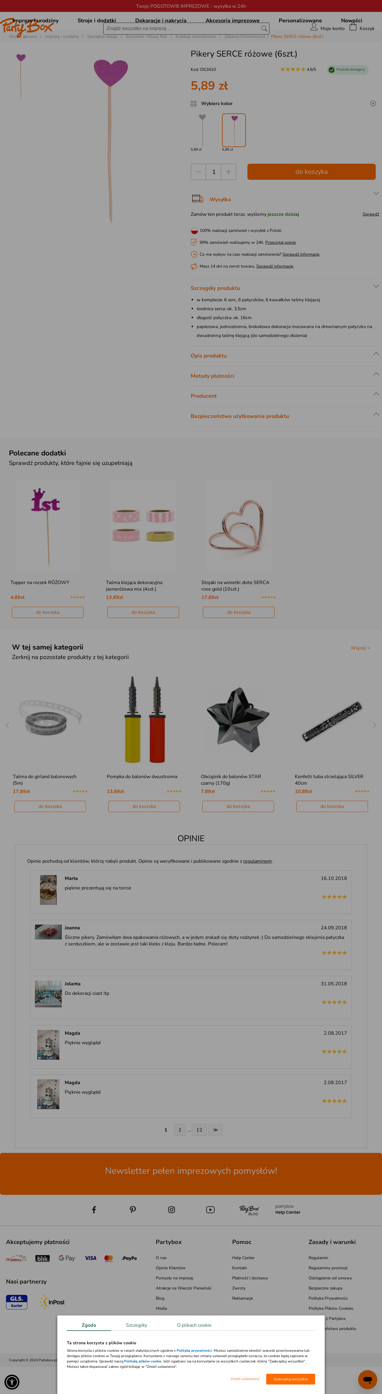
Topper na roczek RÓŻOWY (40, 609)
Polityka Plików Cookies (331, 1335)
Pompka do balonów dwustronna (142, 803)
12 (199, 1157)
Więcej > (360, 675)
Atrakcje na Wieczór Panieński (183, 1315)
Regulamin (318, 1285)
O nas (161, 1285)
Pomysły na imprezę (174, 1305)
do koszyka (311, 198)
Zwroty (239, 1315)
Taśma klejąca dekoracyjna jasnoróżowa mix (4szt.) (134, 612)
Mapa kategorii (169, 1345)
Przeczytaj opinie (280, 269)
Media (161, 1335)
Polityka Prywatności (328, 1325)
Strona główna (23, 63)
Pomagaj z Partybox (327, 1345)
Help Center (243, 1285)
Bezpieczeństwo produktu (332, 1356)
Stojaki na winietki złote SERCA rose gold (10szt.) (235, 612)
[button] (12, 1382)
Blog (160, 1325)
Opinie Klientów (171, 1295)
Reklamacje (242, 1325)
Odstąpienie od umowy (330, 1305)
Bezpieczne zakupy (326, 1315)
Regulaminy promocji (328, 1295)
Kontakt (239, 1295)
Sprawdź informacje (301, 281)
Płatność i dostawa (250, 1305)
